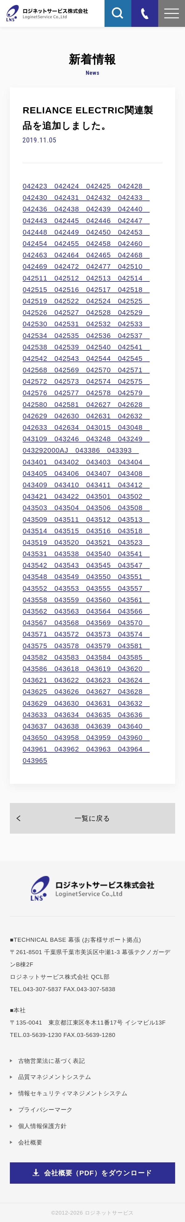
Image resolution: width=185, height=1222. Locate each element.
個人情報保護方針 (42, 1126)
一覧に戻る (92, 818)
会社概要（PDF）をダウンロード (98, 1173)
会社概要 (30, 1142)
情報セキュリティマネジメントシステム (73, 1093)
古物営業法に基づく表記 (51, 1061)
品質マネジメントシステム (54, 1077)
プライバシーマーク (45, 1109)
